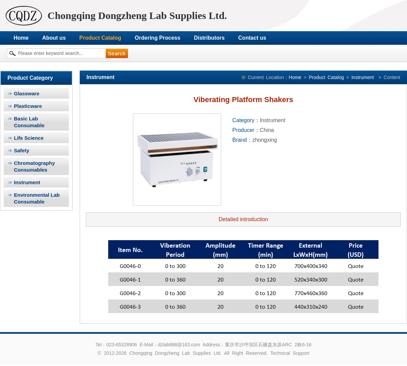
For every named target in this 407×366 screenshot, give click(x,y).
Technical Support (290, 353)
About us (53, 38)
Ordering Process (157, 38)
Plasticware (28, 106)
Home (21, 38)
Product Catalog (100, 38)
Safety (21, 150)
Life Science (29, 138)
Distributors (209, 38)
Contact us (252, 38)
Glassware (26, 93)
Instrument (27, 182)
